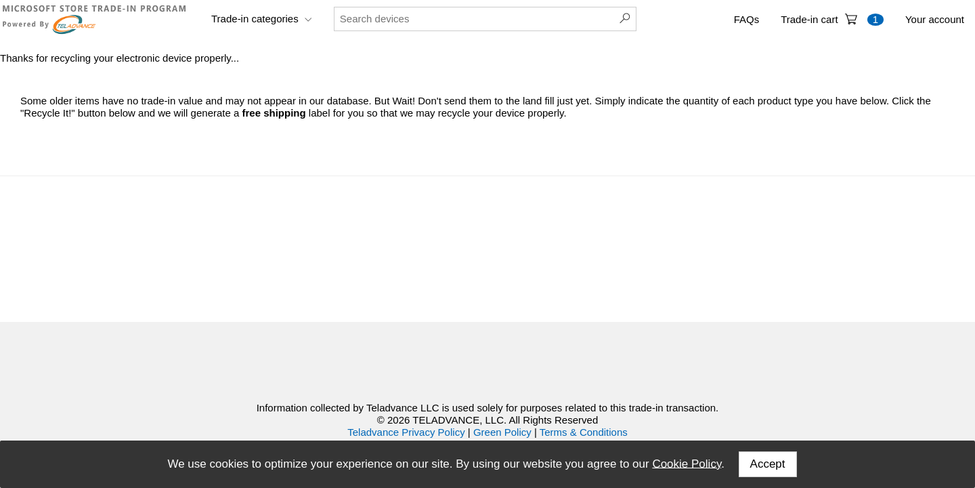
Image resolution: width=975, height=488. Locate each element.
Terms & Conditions (584, 432)
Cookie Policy (686, 463)
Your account (934, 19)
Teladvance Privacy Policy (405, 432)
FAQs (747, 19)
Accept (767, 464)
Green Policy (502, 432)
